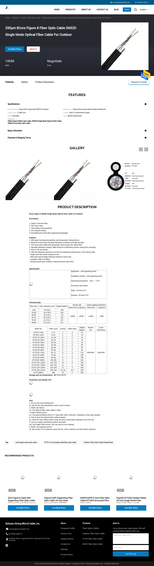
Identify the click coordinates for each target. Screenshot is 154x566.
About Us (86, 9)
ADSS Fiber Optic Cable (92, 544)
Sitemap (64, 549)
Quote (127, 10)
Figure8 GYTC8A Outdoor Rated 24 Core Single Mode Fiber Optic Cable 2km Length (131, 500)
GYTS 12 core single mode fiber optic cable (60, 442)
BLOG (116, 9)
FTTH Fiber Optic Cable (92, 539)
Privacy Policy (67, 554)
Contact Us (102, 9)
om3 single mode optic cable (26, 442)
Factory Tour (66, 533)
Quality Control (67, 539)
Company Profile (68, 528)
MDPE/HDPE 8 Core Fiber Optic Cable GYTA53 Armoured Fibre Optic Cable (95, 500)
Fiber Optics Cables (91, 528)
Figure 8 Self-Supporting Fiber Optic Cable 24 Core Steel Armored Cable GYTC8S (58, 500)
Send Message (130, 554)
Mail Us (33, 49)
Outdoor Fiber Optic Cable (30, 18)
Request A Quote (139, 82)
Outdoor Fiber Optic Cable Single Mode (98, 442)
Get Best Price (14, 49)
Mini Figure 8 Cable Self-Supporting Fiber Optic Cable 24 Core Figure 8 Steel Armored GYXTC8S (22, 501)
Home (56, 9)
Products (70, 9)
